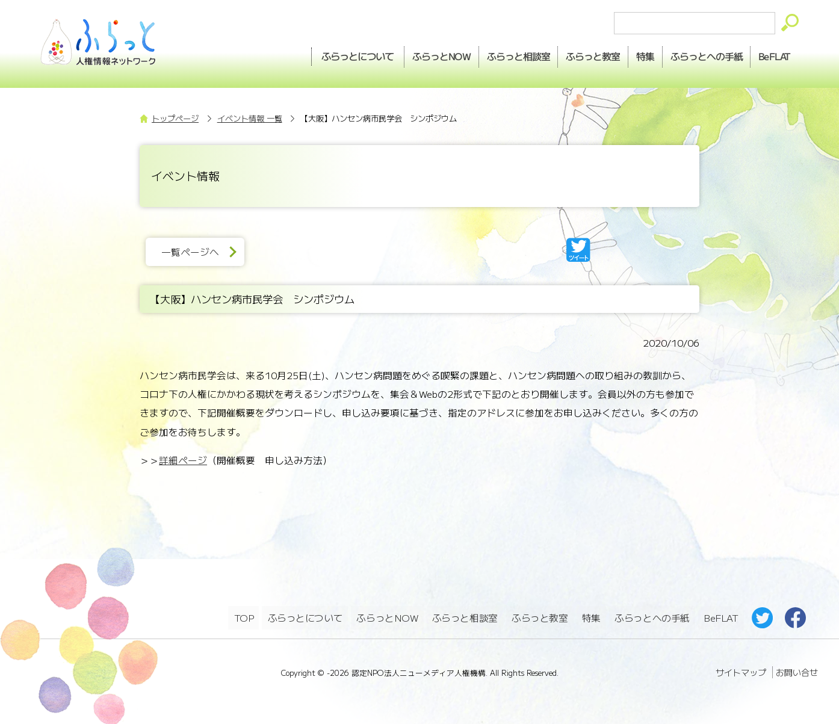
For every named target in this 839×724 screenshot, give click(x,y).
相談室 (497, 55)
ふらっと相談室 (465, 616)
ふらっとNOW (387, 616)
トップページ (175, 118)
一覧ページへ (193, 252)
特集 (633, 55)
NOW (415, 55)
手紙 (699, 55)
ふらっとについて (330, 55)
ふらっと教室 (540, 616)
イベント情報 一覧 (249, 118)
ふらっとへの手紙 (651, 616)
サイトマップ (741, 670)
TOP (244, 616)
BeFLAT (771, 55)
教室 (577, 55)
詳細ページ (183, 460)
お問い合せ (797, 670)
